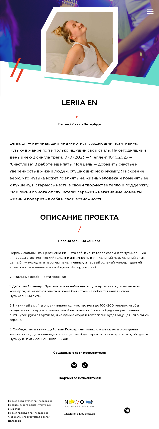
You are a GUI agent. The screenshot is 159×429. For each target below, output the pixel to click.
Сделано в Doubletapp (79, 413)
